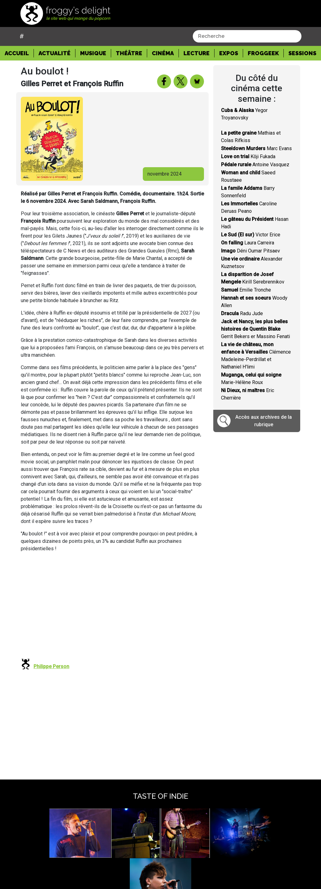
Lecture (196, 53)
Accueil (19, 52)
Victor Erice (250, 235)
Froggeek (263, 53)
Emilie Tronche (246, 290)
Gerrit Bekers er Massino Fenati (255, 329)
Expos (228, 53)
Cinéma (163, 53)
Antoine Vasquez (255, 165)
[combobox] (247, 36)
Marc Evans (256, 148)
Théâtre (129, 53)
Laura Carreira (247, 243)
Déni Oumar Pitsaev (250, 251)
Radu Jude (242, 313)
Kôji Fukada (248, 156)
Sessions (302, 53)
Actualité (54, 53)
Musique (93, 53)
